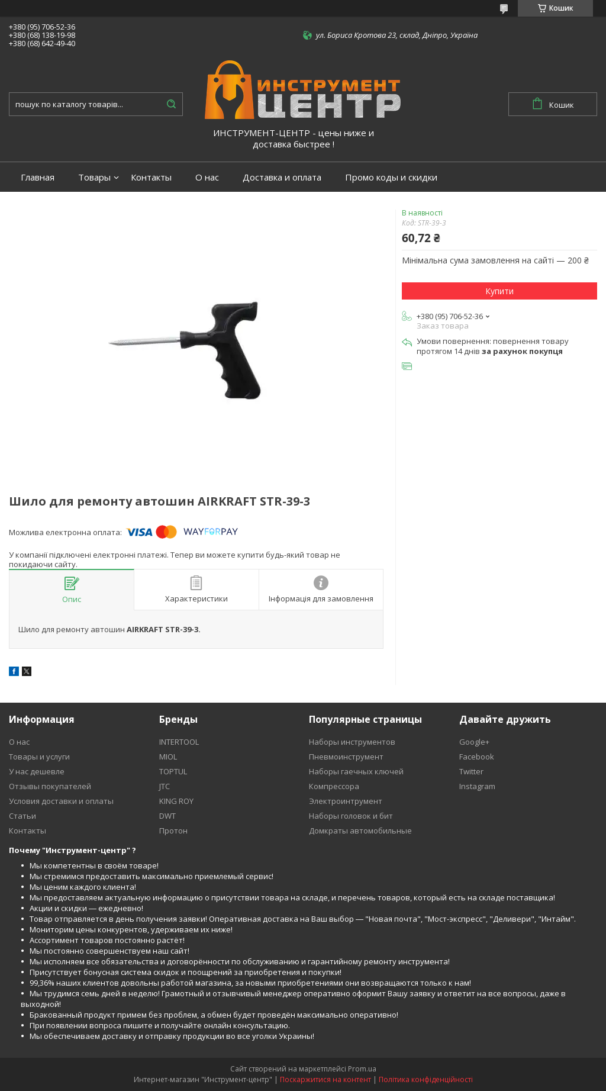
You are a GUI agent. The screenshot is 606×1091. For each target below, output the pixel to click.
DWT (167, 815)
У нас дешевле (37, 771)
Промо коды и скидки (391, 177)
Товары (94, 177)
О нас (207, 177)
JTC (164, 786)
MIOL (168, 756)
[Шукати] (171, 104)
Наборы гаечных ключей (356, 771)
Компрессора (334, 786)
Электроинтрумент (345, 801)
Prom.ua (362, 1069)
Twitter (471, 771)
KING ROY (176, 801)
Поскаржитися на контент (325, 1079)
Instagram (477, 786)
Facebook (476, 756)
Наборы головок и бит (351, 815)
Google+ (474, 741)
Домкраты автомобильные (360, 830)
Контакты (151, 177)
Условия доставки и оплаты (61, 801)
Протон (173, 830)
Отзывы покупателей (50, 786)
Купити (499, 291)
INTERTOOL (179, 741)
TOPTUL (173, 771)
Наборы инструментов (352, 741)
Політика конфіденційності (426, 1079)
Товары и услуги (39, 756)
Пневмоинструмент (346, 756)
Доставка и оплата (282, 177)
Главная (37, 177)
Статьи (22, 815)
